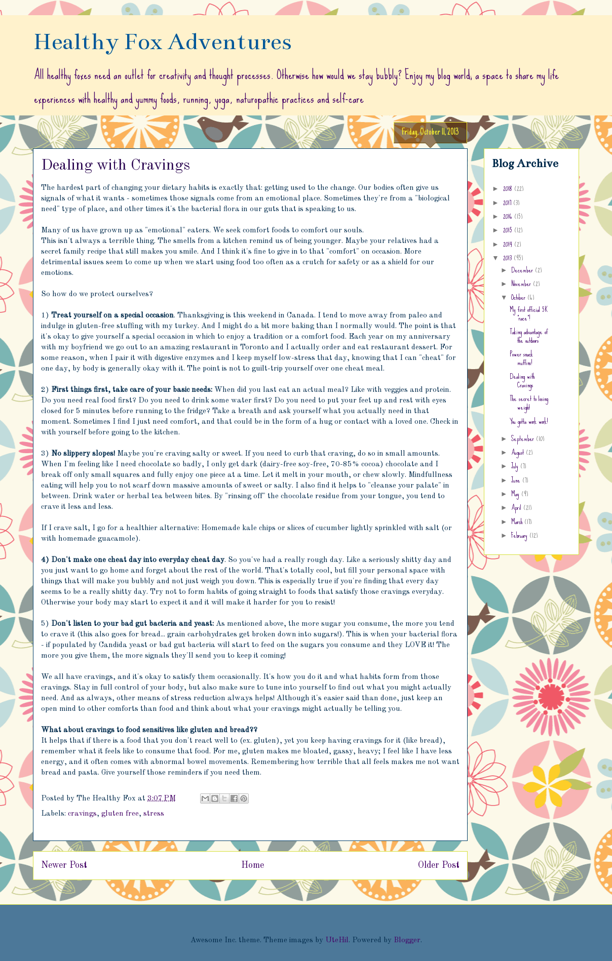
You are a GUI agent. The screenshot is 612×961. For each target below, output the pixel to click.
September (523, 438)
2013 (508, 258)
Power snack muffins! (521, 358)
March (517, 521)
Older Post (439, 865)
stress (153, 814)
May (516, 494)
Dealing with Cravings (522, 380)
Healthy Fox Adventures (162, 41)
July (515, 466)
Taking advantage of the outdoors (529, 336)
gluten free (120, 814)
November (522, 283)
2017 (508, 202)
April (517, 507)
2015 (508, 230)
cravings (82, 814)
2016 (508, 216)
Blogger (407, 940)
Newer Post (64, 865)
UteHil (337, 940)
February (520, 535)
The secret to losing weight (529, 402)
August (518, 452)
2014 (508, 244)
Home (252, 865)
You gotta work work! (529, 421)
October (519, 297)
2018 (508, 188)
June (516, 480)
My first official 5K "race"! (529, 313)
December (523, 270)
